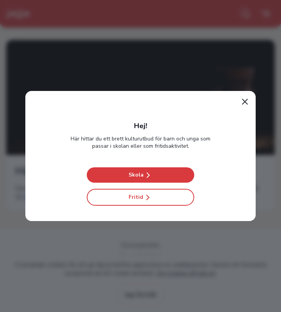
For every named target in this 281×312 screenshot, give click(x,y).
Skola (141, 175)
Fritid (140, 197)
